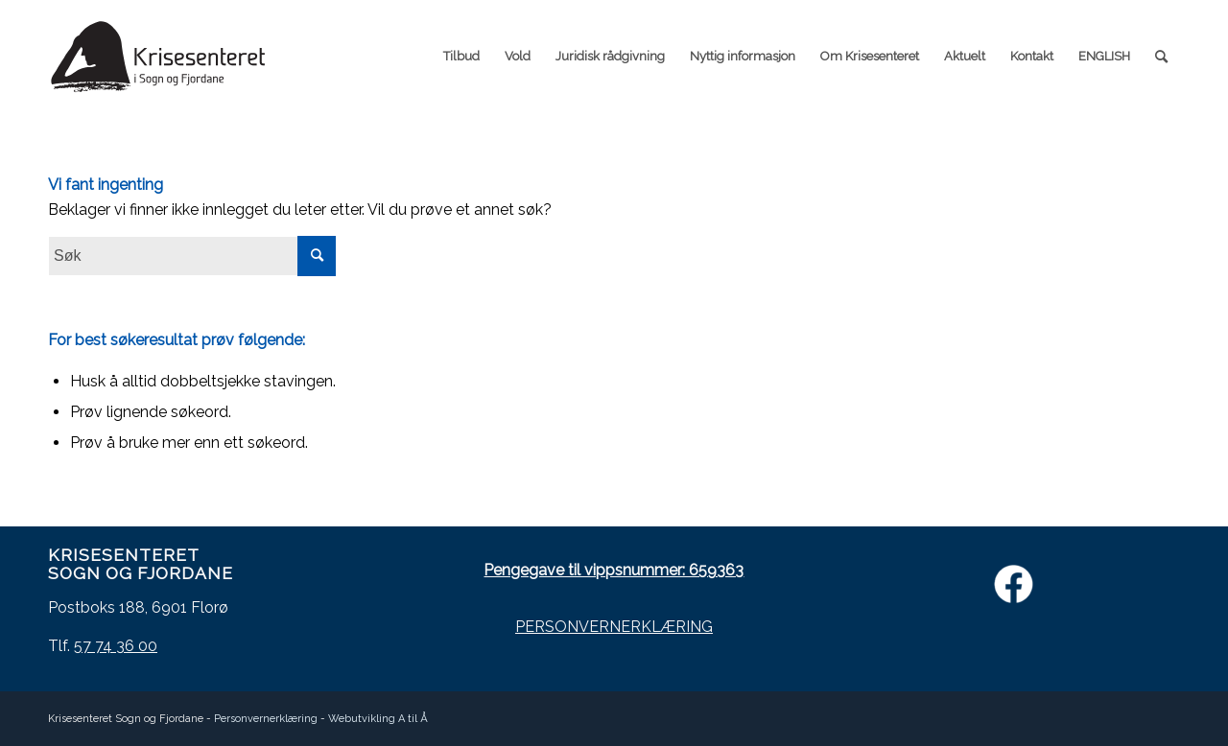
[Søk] (1161, 56)
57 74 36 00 (115, 646)
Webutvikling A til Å (378, 718)
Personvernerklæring (266, 718)
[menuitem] (461, 56)
